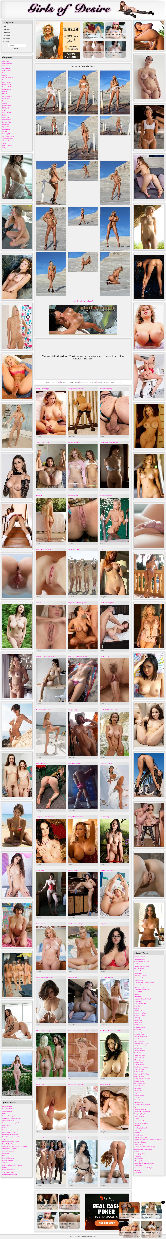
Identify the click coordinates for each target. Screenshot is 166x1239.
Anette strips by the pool (76, 924)
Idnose (4, 1167)
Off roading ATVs (74, 549)
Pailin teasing (104, 817)
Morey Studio (6, 105)
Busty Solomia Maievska (44, 977)
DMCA (72, 1236)
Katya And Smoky (74, 442)
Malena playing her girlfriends (46, 1031)
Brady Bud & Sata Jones (142, 1079)
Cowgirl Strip (72, 710)
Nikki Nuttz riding (106, 388)
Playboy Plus (6, 122)
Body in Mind (6, 73)
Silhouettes (138, 996)
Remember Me (139, 1064)
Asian (77, 382)
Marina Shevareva (106, 496)
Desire (112, 382)
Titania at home (105, 1084)
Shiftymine (103, 924)
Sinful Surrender (139, 1100)
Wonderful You (139, 978)
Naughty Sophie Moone (76, 388)
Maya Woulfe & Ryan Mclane (144, 1163)
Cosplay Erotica (7, 77)
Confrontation (139, 980)
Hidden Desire (139, 1081)
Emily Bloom (6, 82)
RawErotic (5, 124)
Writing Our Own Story (142, 966)
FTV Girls (5, 94)
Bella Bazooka (7, 1106)
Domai (4, 80)
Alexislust (5, 1153)
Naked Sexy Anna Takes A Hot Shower (15, 1146)
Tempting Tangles (140, 1114)
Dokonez (103, 1138)
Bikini (71, 382)
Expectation (138, 1093)
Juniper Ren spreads (42, 442)
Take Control (138, 1144)
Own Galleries (7, 29)
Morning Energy (139, 1060)
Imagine (137, 1125)
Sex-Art (4, 131)
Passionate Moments (141, 1067)
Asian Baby (40, 870)
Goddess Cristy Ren (8, 1132)
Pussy (58, 382)
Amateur (93, 382)
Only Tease (5, 117)
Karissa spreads (73, 496)
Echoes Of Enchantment (142, 1111)
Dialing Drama (73, 870)
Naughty (64, 382)
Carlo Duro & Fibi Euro (142, 961)
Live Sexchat (6, 35)
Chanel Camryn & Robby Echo (144, 1168)
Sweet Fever (138, 1022)
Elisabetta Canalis (106, 763)
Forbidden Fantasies (140, 1123)
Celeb (106, 382)
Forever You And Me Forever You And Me (148, 1139)
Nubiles (4, 115)
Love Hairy (6, 101)
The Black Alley (7, 138)
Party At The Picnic (8, 1144)
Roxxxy (4, 1113)
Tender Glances (139, 1053)
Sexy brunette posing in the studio (13, 1123)
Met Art (4, 103)
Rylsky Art (5, 127)
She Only (137, 1170)
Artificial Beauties (42, 1138)
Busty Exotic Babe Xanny (10, 1141)
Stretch (136, 994)
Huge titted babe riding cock (77, 603)
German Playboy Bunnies (10, 1116)
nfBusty (4, 110)
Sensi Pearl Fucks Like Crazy (11, 1118)
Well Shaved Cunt (8, 1172)
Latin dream (40, 1084)
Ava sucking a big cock (9, 1148)
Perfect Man (138, 1090)
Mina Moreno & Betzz (141, 1043)
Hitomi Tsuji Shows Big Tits (109, 442)
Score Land (6, 129)
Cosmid (4, 75)
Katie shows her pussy (43, 549)
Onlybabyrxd (72, 977)
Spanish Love (138, 1107)
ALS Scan (5, 61)
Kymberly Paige (7, 1160)
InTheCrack (6, 98)
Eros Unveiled (139, 1116)
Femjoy (4, 91)
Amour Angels (7, 63)
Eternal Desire (6, 89)
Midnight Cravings (140, 975)
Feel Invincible (139, 1041)
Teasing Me (138, 1010)
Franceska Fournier (8, 1170)
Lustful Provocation (140, 1046)
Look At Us (138, 973)
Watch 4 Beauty (7, 145)
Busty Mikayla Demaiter (76, 817)
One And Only (139, 1076)
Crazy (48, 382)
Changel (39, 496)
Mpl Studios (6, 108)
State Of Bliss (138, 992)
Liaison (136, 1151)
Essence (137, 1132)
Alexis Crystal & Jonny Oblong (144, 1147)
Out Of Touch (138, 1025)
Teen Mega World (8, 136)
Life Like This (139, 1069)
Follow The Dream (140, 1036)
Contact (136, 1008)
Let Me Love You (140, 1013)
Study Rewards (139, 1121)
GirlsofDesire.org (86, 1236)
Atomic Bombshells (8, 1151)
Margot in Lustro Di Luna (83, 66)
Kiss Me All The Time (141, 1074)
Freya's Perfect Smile (107, 870)
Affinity (137, 1097)
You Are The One (140, 1003)
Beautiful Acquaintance (142, 1104)
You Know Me (139, 1057)
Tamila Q (5, 1163)
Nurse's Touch (40, 924)
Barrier (136, 1118)
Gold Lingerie (6, 1125)
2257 (94, 1236)
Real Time (137, 1130)
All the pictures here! (83, 301)
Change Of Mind (139, 1015)
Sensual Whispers (140, 1142)
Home (4, 26)
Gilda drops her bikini (43, 710)
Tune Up (137, 1018)
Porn (86, 382)
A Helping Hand (139, 1154)
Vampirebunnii (73, 1138)
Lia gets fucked (105, 656)
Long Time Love (139, 987)
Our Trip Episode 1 (140, 1128)
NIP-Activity (6, 112)
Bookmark (6, 41)
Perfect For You (139, 1050)
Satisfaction (138, 1048)
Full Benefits (138, 1158)
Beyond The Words (140, 1137)
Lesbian (100, 382)
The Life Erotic (7, 141)
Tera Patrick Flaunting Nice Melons (111, 1031)
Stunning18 (6, 134)
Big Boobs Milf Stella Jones (109, 710)
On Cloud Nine (139, 968)
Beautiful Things (139, 1027)
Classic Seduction (8, 1120)
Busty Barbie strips (42, 388)
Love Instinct (138, 1039)
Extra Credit (138, 1172)
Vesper (38, 603)
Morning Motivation (141, 1161)
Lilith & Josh (138, 1165)
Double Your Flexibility (76, 1084)
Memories (137, 1088)
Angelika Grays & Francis (142, 999)
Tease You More (139, 1055)
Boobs (118, 382)
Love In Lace (138, 1135)
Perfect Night (138, 1032)
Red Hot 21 (104, 549)
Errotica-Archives (8, 87)
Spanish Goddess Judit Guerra (46, 656)
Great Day (137, 1029)
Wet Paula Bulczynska (9, 1174)
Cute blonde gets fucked (10, 1130)
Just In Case (138, 964)
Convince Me (138, 1062)
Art (53, 382)
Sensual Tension (139, 957)
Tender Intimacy (139, 959)
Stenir (4, 1139)
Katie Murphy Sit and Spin (11, 1137)
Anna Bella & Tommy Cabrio (144, 982)
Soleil (4, 1155)
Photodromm (6, 119)
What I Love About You (142, 989)
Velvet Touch (138, 1086)
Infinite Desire (139, 971)
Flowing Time (139, 1102)
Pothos (4, 1127)
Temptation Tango (140, 1109)
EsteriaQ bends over (74, 763)
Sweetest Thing (139, 1034)
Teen (82, 382)
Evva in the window (106, 977)
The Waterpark (7, 1111)
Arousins (5, 66)
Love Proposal (139, 1095)
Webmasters (6, 38)
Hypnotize (137, 1001)
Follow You (138, 1020)
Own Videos (6, 32)
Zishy (4, 148)
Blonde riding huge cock (10, 1134)
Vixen (4, 143)
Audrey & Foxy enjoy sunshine (12, 1165)
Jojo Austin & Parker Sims (143, 1149)
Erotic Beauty (6, 84)
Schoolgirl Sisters (8, 1109)
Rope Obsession (41, 763)
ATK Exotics (6, 70)
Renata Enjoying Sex (107, 603)
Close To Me (138, 1071)
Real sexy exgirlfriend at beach (78, 656)
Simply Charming (8, 1158)
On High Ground (139, 1083)
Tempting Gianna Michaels (45, 817)
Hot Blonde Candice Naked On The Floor (81, 1031)
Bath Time (137, 1006)
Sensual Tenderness (140, 985)
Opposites (137, 1156)
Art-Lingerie (6, 68)
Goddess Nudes (7, 96)
